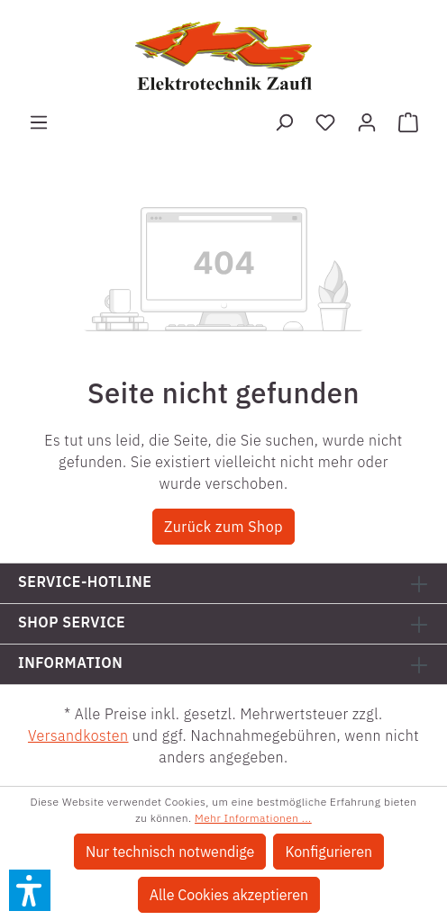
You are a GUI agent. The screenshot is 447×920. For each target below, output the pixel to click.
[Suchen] (284, 121)
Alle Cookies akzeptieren (229, 895)
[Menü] (38, 121)
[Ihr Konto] (367, 121)
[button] (29, 890)
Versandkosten (78, 735)
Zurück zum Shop (223, 527)
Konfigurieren (328, 852)
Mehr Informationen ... (253, 818)
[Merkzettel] (325, 121)
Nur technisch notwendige (170, 852)
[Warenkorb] (408, 121)
